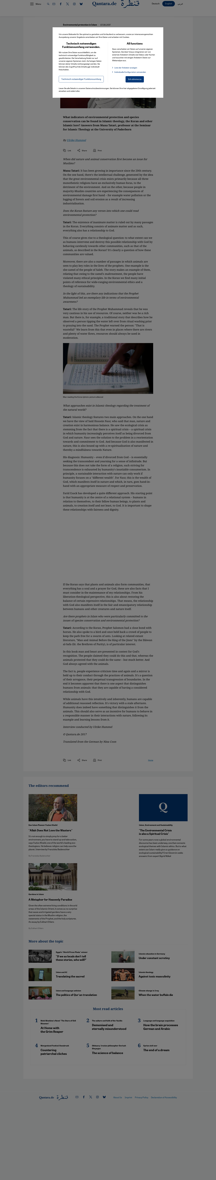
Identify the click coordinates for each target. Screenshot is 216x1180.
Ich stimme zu (134, 79)
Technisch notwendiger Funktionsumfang (81, 79)
